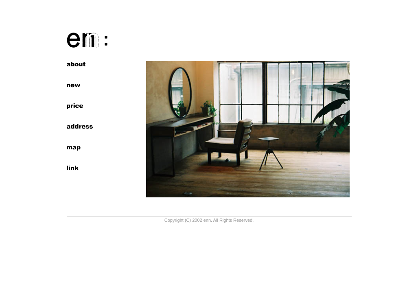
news (80, 85)
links (80, 168)
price (80, 106)
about (80, 64)
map (80, 147)
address (80, 126)
